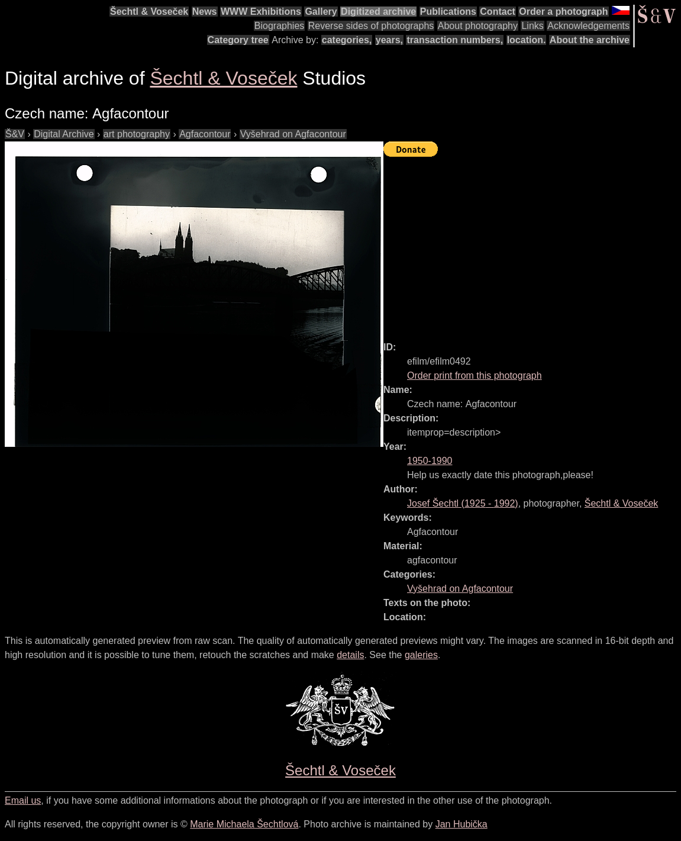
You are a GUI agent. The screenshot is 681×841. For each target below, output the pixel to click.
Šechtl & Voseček (149, 12)
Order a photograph (563, 12)
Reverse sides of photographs (371, 26)
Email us (23, 800)
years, (389, 40)
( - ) (462, 503)
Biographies (279, 26)
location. (526, 40)
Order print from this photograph (474, 375)
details (350, 655)
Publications (448, 12)
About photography (478, 26)
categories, (347, 40)
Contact (497, 12)
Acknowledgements (588, 26)
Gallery (321, 12)
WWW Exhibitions (261, 12)
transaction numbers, (454, 40)
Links (532, 26)
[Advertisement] (532, 244)
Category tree (238, 40)
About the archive (590, 40)
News (204, 12)
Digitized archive (378, 12)
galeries (421, 655)
